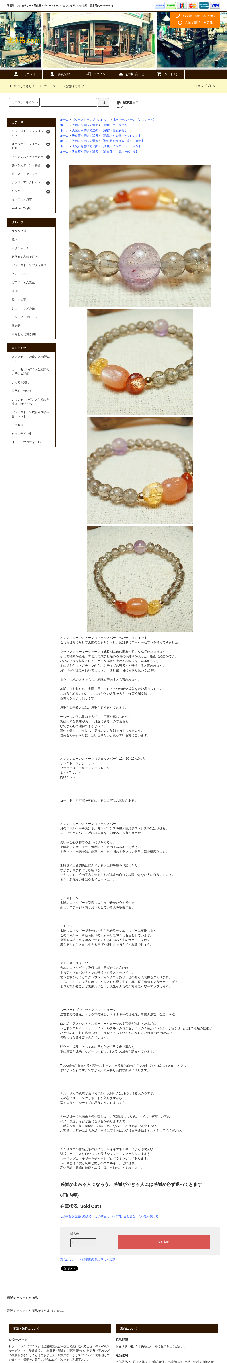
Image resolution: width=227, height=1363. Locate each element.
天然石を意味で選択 (85, 125)
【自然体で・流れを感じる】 (120, 151)
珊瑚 (15, 291)
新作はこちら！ (21, 86)
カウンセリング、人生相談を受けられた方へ (30, 401)
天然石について (22, 391)
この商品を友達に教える (76, 1216)
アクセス (17, 425)
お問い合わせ (131, 74)
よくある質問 (20, 382)
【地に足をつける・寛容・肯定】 (122, 141)
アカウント (24, 74)
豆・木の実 (19, 299)
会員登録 (60, 74)
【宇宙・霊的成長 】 (114, 130)
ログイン (96, 74)
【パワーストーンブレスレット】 (134, 119)
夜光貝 (16, 325)
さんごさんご (20, 273)
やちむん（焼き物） (25, 334)
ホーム (64, 119)
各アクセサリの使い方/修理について (31, 358)
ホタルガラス (20, 248)
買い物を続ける (148, 1216)
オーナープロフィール (26, 442)
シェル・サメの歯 (23, 308)
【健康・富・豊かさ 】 (116, 125)
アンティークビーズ (25, 317)
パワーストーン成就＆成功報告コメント (30, 414)
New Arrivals (19, 230)
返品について (68, 1259)
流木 (15, 239)
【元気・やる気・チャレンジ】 (121, 135)
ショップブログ (205, 86)
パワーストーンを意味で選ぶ (61, 86)
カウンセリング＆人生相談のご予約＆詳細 (30, 371)
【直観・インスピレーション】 (121, 146)
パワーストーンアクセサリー (30, 265)
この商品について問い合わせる (115, 1216)
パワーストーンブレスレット (91, 119)
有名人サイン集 (22, 433)
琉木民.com (23, 40)
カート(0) (167, 74)
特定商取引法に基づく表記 (97, 1259)
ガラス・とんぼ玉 (23, 282)
